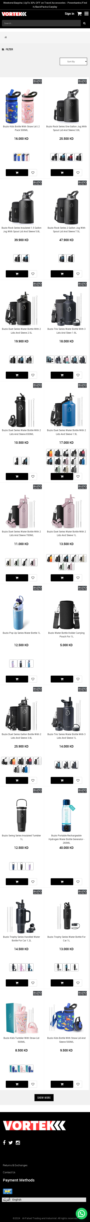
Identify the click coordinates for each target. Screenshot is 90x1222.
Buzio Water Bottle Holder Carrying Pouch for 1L (66, 634)
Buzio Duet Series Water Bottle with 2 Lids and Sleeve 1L (66, 533)
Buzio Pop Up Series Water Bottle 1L (21, 633)
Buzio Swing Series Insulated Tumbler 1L (21, 837)
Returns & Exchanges (15, 1165)
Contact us (9, 1172)
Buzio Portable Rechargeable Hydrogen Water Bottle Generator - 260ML (66, 839)
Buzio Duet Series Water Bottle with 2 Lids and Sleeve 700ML (21, 533)
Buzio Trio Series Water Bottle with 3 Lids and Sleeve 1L (66, 736)
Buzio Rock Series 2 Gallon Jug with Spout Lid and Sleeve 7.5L (66, 229)
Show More (44, 1097)
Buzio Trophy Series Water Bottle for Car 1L (66, 938)
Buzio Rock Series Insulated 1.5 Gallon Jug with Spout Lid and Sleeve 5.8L (21, 229)
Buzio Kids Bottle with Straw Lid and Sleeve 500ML (66, 1039)
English (16, 1199)
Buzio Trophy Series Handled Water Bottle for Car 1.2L (21, 938)
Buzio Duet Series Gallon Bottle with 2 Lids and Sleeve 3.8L (21, 736)
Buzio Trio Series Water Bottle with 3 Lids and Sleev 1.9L (66, 330)
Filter (7, 49)
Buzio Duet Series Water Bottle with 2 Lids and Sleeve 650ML (21, 432)
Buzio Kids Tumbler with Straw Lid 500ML (21, 1039)
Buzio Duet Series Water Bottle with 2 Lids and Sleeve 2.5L (21, 330)
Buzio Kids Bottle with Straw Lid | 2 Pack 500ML (21, 128)
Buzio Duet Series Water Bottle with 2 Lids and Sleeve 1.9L (66, 432)
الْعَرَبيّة (6, 1199)
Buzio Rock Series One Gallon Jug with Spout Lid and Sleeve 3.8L (66, 128)
